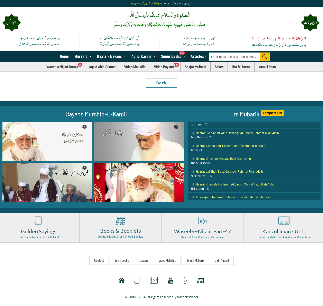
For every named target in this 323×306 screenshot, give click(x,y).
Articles (197, 56)
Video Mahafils (135, 67)
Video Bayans (167, 66)
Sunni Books (174, 55)
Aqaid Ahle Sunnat (102, 67)
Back (161, 83)
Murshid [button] (81, 56)
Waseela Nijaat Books (65, 66)
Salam (219, 67)
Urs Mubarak (241, 67)
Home (64, 56)
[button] (47, 141)
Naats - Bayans (109, 56)
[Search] (265, 56)
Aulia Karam (141, 56)
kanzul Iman (267, 67)
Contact (99, 260)
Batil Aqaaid (222, 260)
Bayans (144, 260)
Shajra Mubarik (195, 67)
